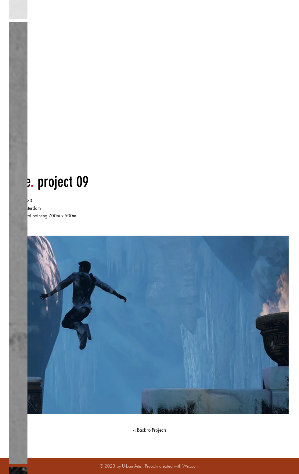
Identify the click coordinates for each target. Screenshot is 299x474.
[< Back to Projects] (149, 430)
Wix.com (190, 466)
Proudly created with (163, 466)
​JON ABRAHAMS (147, 94)
